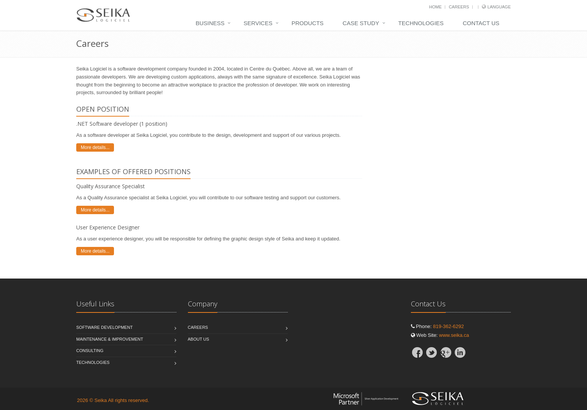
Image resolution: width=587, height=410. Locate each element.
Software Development (104, 327)
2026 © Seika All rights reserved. (113, 400)
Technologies (421, 23)
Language (499, 7)
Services (258, 23)
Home (435, 7)
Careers (459, 7)
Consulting (89, 350)
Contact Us (481, 23)
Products (308, 23)
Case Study (361, 23)
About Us (198, 339)
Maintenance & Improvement (109, 339)
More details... (95, 147)
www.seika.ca (454, 335)
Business (210, 23)
